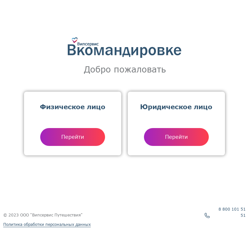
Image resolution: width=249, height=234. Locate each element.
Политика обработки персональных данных (47, 224)
